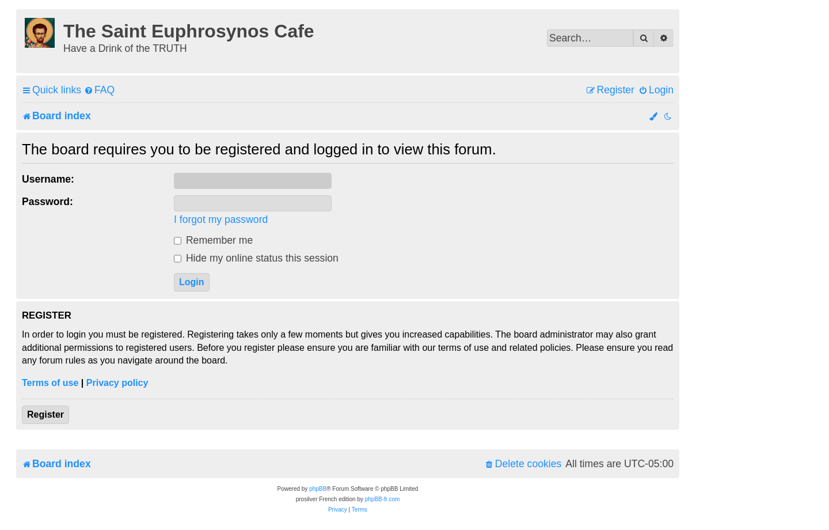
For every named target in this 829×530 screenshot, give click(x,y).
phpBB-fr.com (382, 499)
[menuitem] (99, 90)
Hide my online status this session (256, 258)
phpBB (317, 489)
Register (45, 414)
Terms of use (50, 383)
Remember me (213, 240)
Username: (48, 179)
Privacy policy (117, 383)
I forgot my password (221, 219)
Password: (47, 201)
